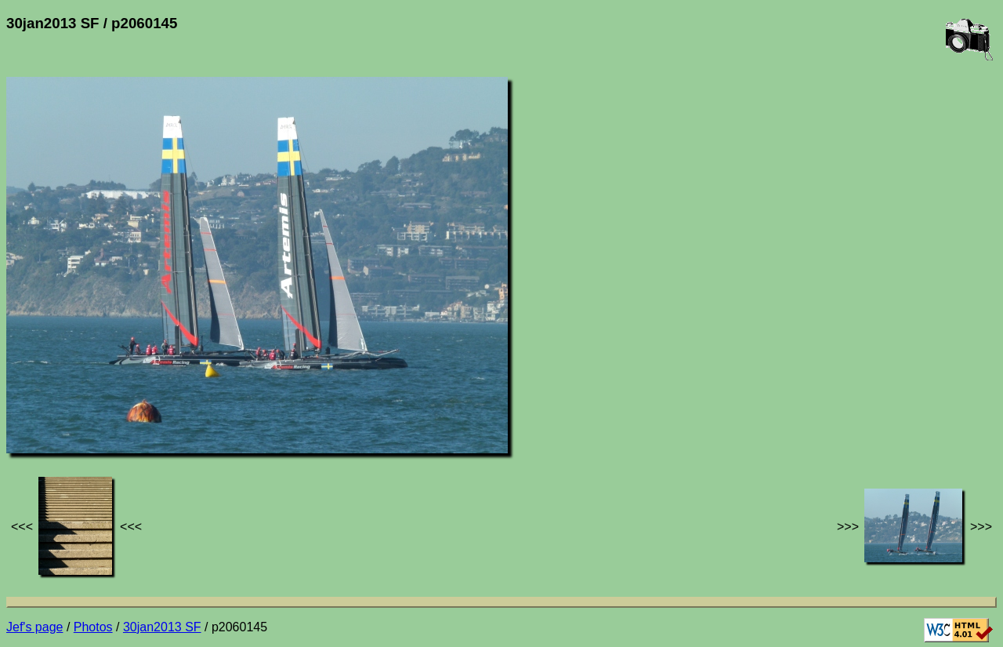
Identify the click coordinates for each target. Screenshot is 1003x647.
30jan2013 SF (162, 627)
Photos (93, 627)
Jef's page (34, 627)
